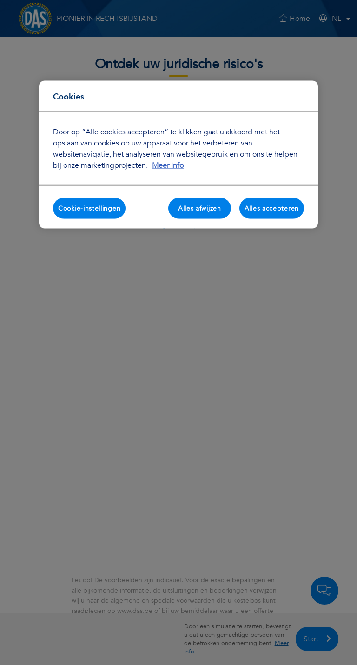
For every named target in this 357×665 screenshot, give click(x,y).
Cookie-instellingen (89, 208)
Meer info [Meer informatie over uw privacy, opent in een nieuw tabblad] (168, 165)
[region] (178, 154)
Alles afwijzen (199, 208)
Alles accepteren (272, 208)
